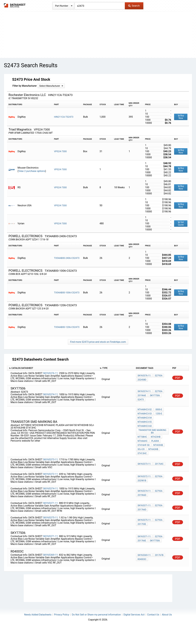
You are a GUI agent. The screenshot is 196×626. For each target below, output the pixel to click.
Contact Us (153, 614)
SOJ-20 (141, 449)
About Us (167, 614)
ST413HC (142, 453)
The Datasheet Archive (15, 5)
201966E (142, 395)
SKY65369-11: (50, 554)
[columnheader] (52, 368)
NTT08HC (142, 437)
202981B (142, 480)
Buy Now (181, 116)
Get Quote (181, 223)
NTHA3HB (153, 449)
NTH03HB (158, 445)
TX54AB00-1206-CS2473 (66, 327)
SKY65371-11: (50, 503)
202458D (142, 379)
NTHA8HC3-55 (145, 422)
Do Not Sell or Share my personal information (96, 614)
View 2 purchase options (31, 171)
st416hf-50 (144, 445)
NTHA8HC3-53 (145, 413)
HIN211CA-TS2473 (63, 117)
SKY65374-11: (50, 394)
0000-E (158, 409)
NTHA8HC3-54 (145, 418)
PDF (177, 377)
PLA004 (155, 441)
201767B (159, 555)
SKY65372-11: (50, 474)
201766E (142, 540)
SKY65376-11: (50, 373)
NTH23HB (155, 437)
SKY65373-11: (50, 459)
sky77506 (155, 395)
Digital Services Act (133, 614)
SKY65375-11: (50, 517)
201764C (159, 464)
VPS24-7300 (60, 151)
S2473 (141, 399)
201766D (142, 509)
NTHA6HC (142, 441)
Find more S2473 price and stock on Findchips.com (98, 341)
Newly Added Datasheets (37, 614)
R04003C (142, 559)
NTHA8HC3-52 (145, 409)
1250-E (158, 413)
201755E (142, 524)
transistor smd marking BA (152, 431)
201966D (142, 495)
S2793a (158, 375)
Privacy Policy (61, 614)
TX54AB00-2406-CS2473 (66, 258)
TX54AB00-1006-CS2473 (66, 292)
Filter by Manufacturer (25, 85)
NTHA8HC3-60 (145, 426)
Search (134, 5)
